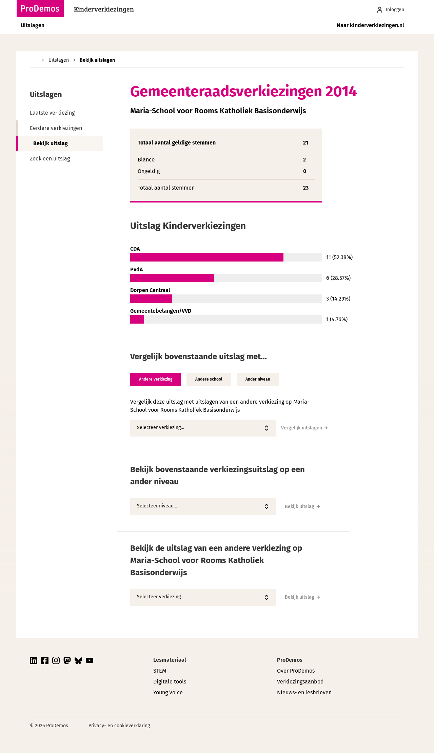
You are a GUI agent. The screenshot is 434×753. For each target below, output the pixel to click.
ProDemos (289, 660)
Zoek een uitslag (50, 158)
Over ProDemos (296, 671)
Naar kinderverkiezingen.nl (370, 25)
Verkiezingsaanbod (300, 681)
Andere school (208, 379)
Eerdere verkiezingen (56, 128)
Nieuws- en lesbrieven (304, 692)
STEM (159, 671)
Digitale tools (169, 681)
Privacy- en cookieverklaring (119, 726)
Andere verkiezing (155, 379)
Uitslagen (32, 25)
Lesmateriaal (169, 660)
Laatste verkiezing (52, 113)
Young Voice (168, 692)
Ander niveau (257, 379)
